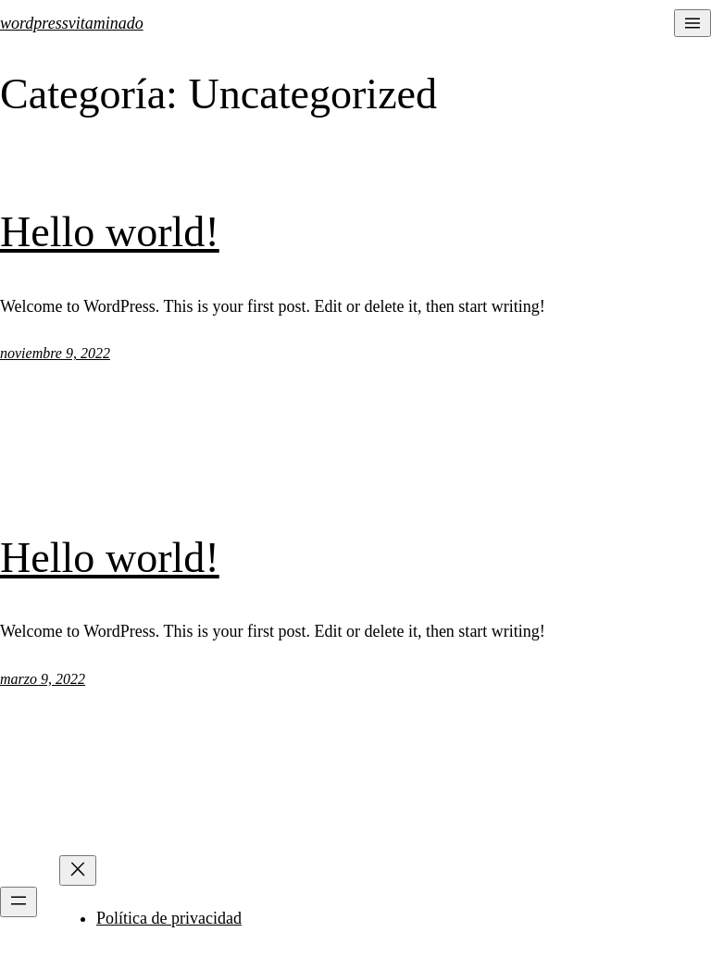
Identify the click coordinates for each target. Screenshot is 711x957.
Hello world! (109, 231)
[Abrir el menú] (692, 23)
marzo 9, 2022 (42, 679)
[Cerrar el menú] (77, 870)
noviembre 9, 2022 (55, 353)
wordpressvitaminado (71, 23)
